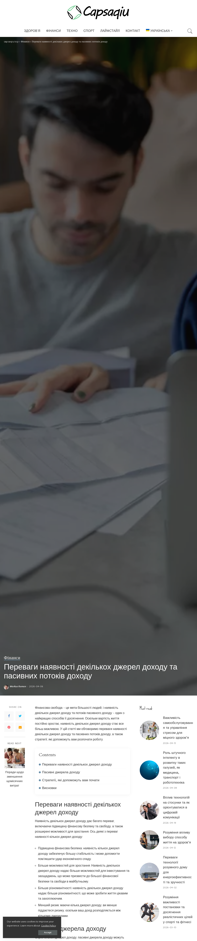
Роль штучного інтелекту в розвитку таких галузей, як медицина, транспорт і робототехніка (174, 768)
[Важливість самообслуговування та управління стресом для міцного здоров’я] (149, 730)
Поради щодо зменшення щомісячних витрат (14, 779)
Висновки (49, 788)
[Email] (20, 727)
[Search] (190, 31)
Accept (47, 932)
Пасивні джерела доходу (61, 772)
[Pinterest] (9, 727)
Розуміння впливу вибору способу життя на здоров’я (177, 837)
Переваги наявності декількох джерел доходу (77, 764)
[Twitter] (20, 716)
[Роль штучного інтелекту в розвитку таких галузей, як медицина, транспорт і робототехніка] (149, 770)
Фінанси (12, 657)
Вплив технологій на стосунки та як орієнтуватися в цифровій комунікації (176, 807)
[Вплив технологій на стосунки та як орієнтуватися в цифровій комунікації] (149, 810)
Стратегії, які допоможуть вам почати (70, 780)
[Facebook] (9, 716)
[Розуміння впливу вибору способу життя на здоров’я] (149, 840)
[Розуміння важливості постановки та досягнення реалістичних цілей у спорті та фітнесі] (149, 912)
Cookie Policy (48, 925)
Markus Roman (18, 686)
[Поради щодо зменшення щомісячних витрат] (14, 758)
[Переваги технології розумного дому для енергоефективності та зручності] (149, 872)
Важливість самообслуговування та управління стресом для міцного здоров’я (178, 728)
